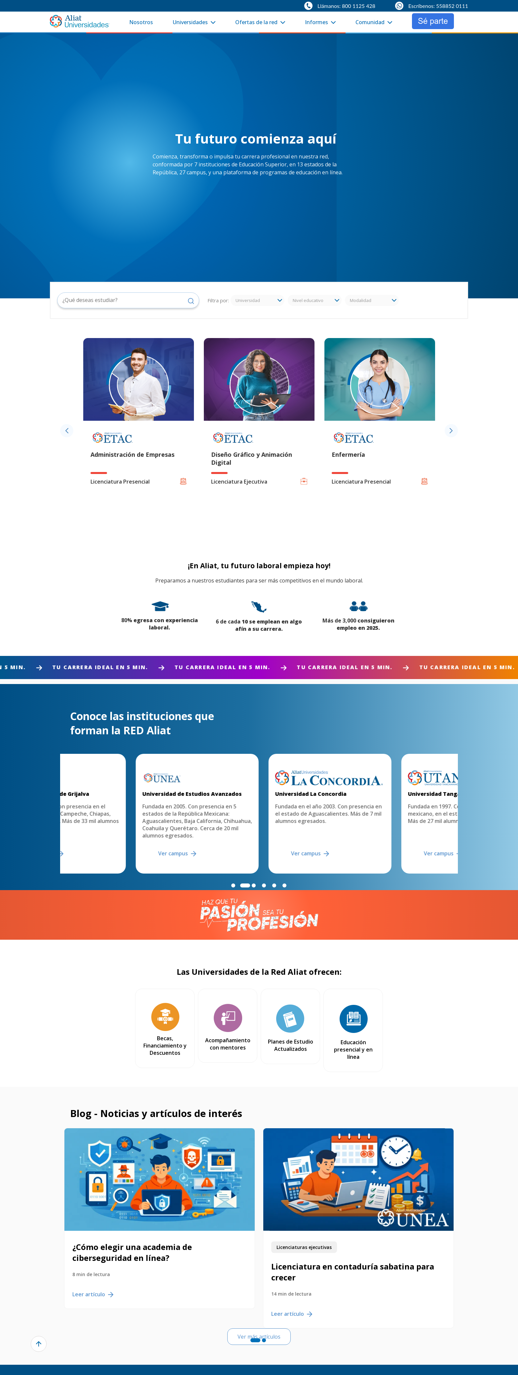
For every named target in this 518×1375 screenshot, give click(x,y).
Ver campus (107, 853)
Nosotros (141, 22)
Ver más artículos (259, 1322)
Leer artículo (92, 1271)
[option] (138, 430)
